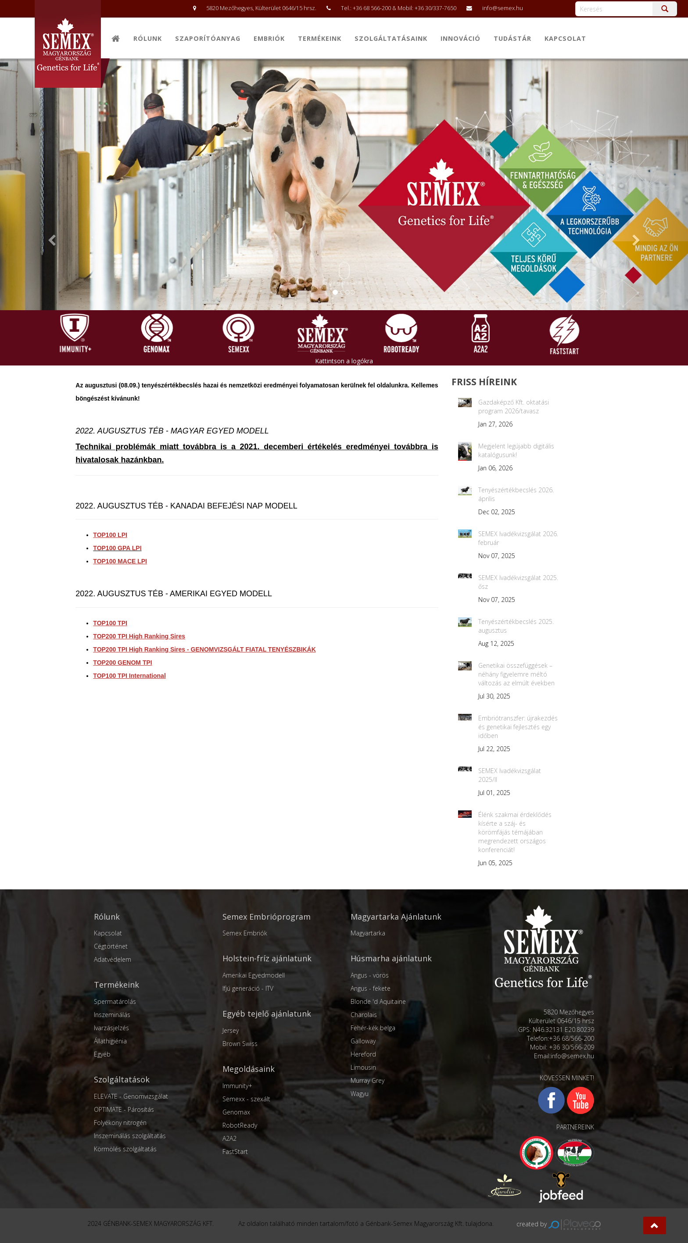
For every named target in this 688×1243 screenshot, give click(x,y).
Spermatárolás (115, 1001)
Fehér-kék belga (373, 1028)
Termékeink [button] (319, 38)
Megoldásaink (248, 1069)
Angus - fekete (371, 988)
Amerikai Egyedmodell (253, 975)
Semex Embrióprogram (266, 916)
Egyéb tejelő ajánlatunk (266, 1013)
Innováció (460, 38)
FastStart (235, 1151)
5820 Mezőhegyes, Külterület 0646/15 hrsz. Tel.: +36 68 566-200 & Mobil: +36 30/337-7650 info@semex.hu (353, 8)
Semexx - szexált (246, 1099)
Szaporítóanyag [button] (207, 38)
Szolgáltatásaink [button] (391, 38)
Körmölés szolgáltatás (125, 1149)
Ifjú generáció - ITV (247, 988)
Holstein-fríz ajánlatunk (267, 958)
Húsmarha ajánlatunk (391, 958)
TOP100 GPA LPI (117, 548)
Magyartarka (368, 933)
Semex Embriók (244, 933)
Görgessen (342, 273)
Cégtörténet (111, 946)
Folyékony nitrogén (120, 1122)
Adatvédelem (112, 959)
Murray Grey (367, 1080)
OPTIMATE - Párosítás (124, 1109)
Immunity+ (237, 1086)
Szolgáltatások (122, 1079)
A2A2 (229, 1138)
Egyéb (102, 1054)
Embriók (269, 38)
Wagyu (360, 1093)
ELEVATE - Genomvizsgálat (131, 1096)
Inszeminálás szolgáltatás (130, 1136)
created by (558, 1224)
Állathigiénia (110, 1041)
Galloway (363, 1041)
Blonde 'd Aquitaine (378, 1001)
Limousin (363, 1067)
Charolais (364, 1014)
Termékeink (116, 984)
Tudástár (512, 38)
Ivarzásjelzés (111, 1028)
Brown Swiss (240, 1043)
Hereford (363, 1054)
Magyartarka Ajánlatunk (396, 916)
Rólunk (147, 38)
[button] (654, 1225)
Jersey (230, 1030)
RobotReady (239, 1125)
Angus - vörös (370, 975)
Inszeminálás (112, 1014)
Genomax (236, 1112)
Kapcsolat (565, 38)
